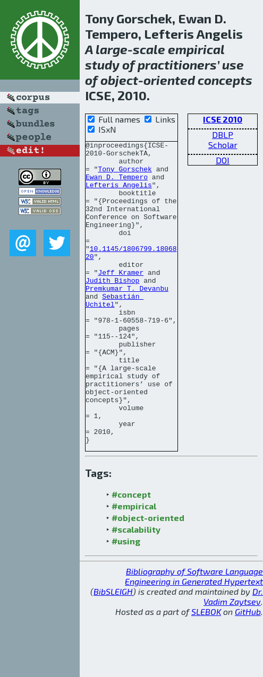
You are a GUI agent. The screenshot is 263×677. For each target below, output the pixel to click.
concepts (225, 80)
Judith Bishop (112, 309)
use (233, 64)
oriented (169, 80)
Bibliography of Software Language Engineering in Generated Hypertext (194, 637)
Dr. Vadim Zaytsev (233, 657)
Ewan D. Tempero (117, 184)
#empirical (134, 566)
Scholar (222, 145)
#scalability (136, 590)
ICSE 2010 (222, 119)
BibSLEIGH (113, 652)
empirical (196, 49)
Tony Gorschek (124, 175)
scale (149, 49)
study (102, 64)
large (112, 49)
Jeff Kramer (120, 299)
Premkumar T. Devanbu (127, 318)
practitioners (177, 64)
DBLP (222, 134)
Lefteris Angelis (119, 194)
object (119, 80)
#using (126, 601)
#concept (131, 555)
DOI (223, 160)
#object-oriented (148, 578)
